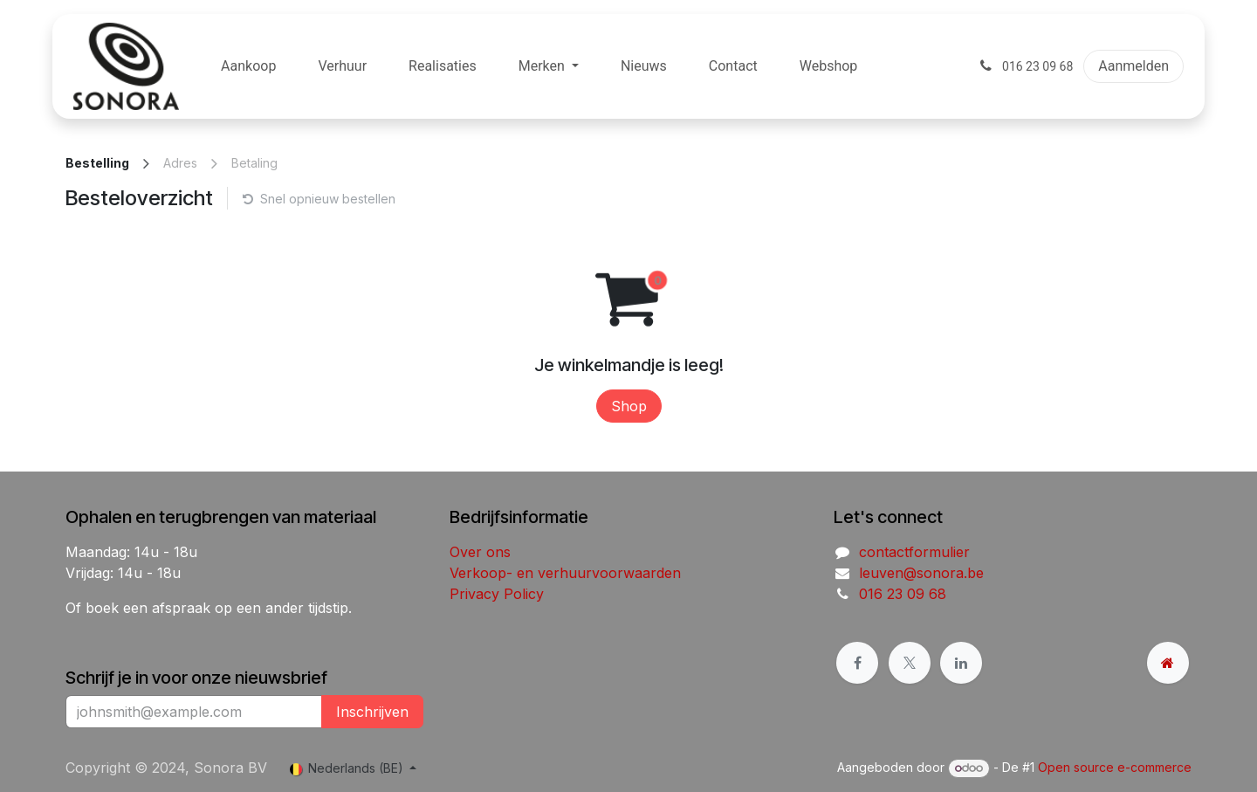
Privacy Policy (497, 594)
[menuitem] (248, 66)
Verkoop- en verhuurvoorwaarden (565, 573)
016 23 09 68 (902, 594)
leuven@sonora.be (921, 573)
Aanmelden (1133, 66)
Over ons (480, 552)
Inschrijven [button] (372, 711)
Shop (629, 406)
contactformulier (914, 552)
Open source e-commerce (1115, 767)
